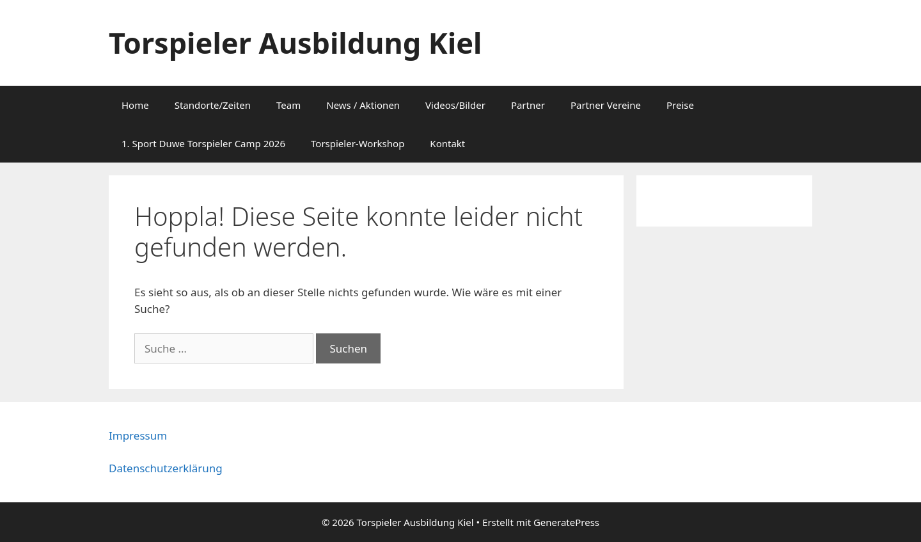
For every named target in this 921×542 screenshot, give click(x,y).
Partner (528, 105)
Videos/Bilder (455, 105)
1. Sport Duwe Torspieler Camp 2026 (203, 143)
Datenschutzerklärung (166, 468)
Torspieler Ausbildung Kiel (295, 42)
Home (135, 105)
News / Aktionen (363, 105)
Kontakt (447, 143)
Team (288, 105)
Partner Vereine (606, 105)
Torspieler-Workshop (357, 143)
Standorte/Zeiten (213, 105)
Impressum (138, 435)
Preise (680, 105)
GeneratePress (566, 522)
